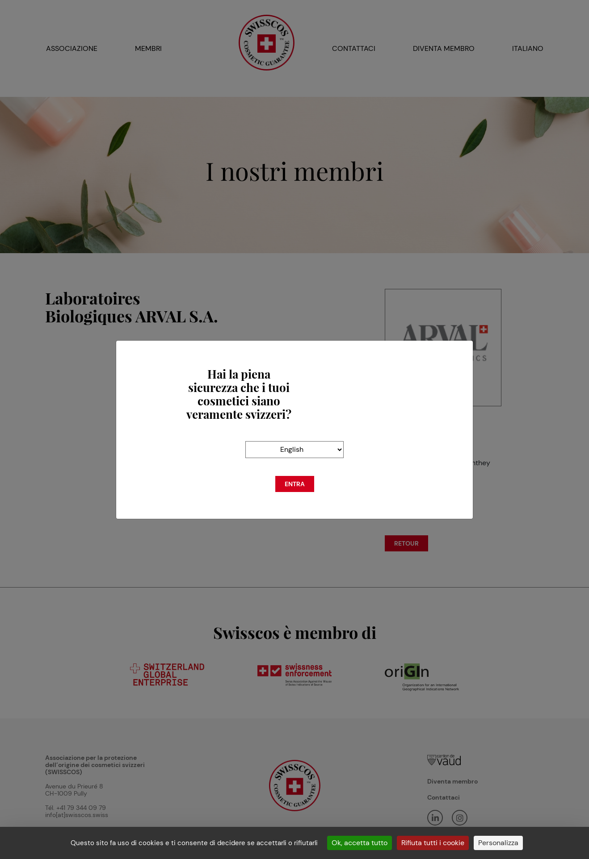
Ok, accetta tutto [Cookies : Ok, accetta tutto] (359, 842)
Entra (295, 484)
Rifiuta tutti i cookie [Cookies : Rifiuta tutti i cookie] (432, 842)
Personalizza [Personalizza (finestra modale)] (498, 842)
